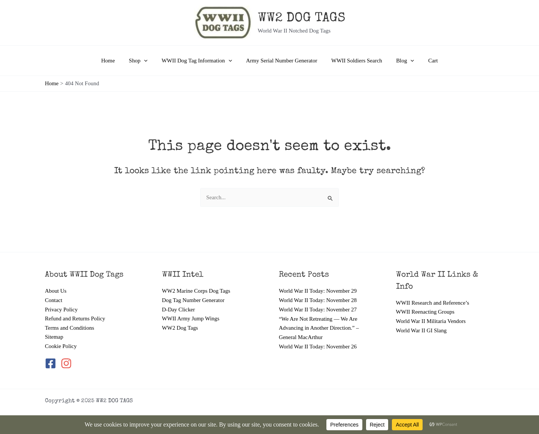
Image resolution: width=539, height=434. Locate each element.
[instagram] (67, 363)
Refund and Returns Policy (75, 318)
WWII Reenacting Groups (425, 312)
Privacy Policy (61, 309)
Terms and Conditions (69, 328)
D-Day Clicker (178, 309)
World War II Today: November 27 (318, 309)
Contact (54, 300)
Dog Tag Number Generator (193, 300)
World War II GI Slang (421, 330)
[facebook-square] (52, 363)
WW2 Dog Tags (180, 328)
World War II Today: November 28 (318, 300)
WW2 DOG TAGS (301, 18)
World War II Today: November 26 (318, 346)
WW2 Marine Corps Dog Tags (196, 291)
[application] (149, 61)
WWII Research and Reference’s (433, 302)
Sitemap (54, 337)
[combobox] (269, 197)
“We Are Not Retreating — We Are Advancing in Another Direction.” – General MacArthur (319, 328)
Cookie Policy (61, 346)
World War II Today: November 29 (318, 291)
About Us (56, 291)
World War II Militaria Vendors (431, 321)
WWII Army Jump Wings (191, 318)
